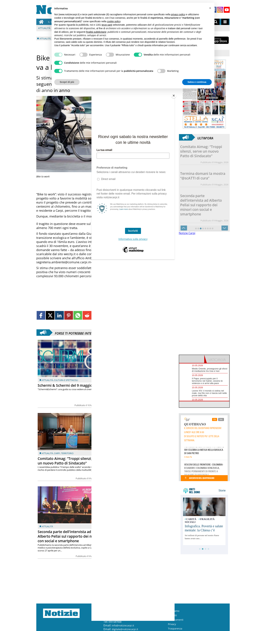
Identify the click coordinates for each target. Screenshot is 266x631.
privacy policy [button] (178, 14)
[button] (210, 8)
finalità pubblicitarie (96, 32)
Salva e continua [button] (197, 82)
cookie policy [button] (113, 21)
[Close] (173, 95)
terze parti (107, 24)
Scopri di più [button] (67, 82)
